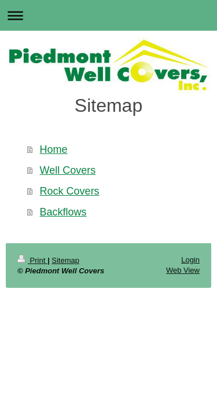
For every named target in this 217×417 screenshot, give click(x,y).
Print (32, 260)
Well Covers (68, 170)
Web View (183, 270)
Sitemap (65, 260)
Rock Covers (70, 191)
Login (190, 259)
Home (54, 149)
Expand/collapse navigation (108, 15)
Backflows (63, 212)
